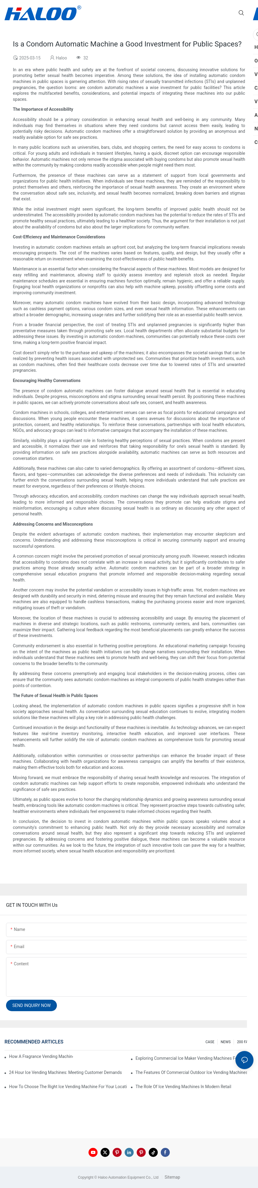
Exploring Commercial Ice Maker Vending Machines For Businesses (194, 1058)
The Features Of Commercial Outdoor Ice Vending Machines (191, 1072)
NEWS (226, 1042)
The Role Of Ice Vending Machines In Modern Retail (183, 1086)
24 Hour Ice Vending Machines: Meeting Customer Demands (65, 1072)
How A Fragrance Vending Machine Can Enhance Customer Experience (41, 1056)
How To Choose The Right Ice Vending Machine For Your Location (68, 1086)
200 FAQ (243, 1042)
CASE (209, 1042)
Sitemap (171, 1177)
